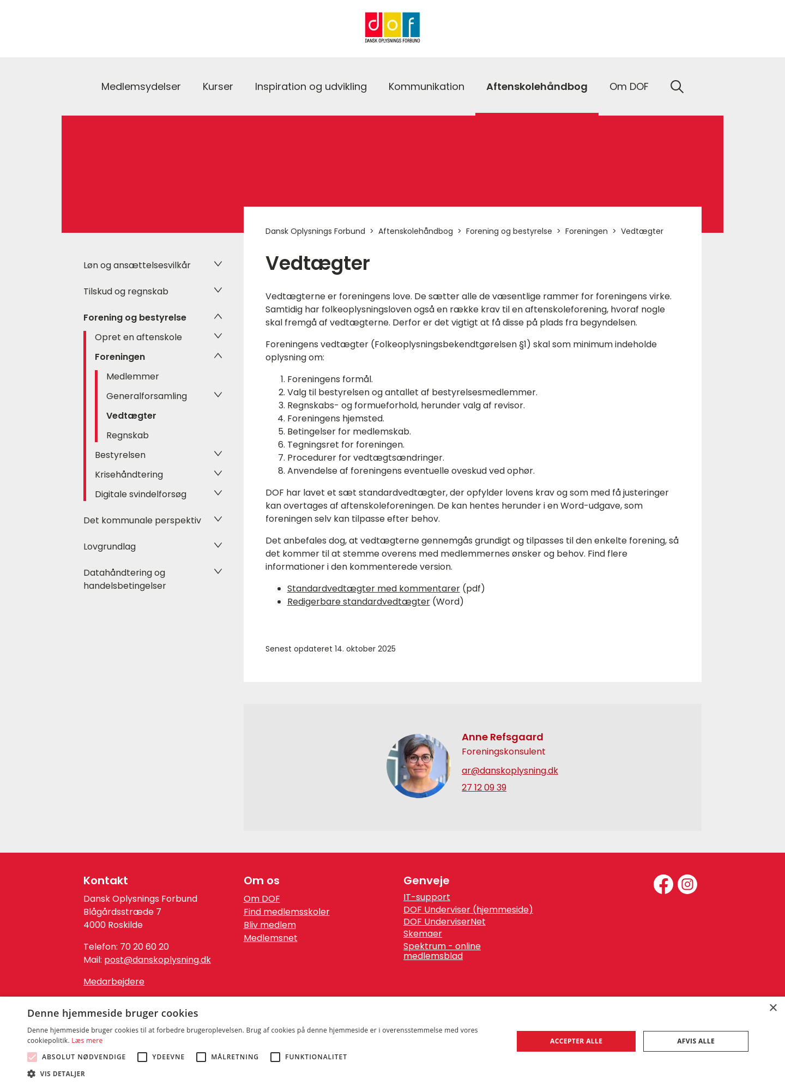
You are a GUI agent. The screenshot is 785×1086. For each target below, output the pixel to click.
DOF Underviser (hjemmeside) (468, 910)
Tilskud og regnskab (125, 291)
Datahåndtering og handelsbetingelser (124, 579)
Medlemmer (132, 376)
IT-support (426, 897)
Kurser (218, 86)
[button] (263, 1073)
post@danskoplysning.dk (157, 960)
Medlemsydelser (141, 86)
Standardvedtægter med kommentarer (373, 588)
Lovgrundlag (109, 546)
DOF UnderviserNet (444, 922)
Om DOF (629, 86)
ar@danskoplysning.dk (510, 771)
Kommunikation (426, 86)
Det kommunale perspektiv (142, 520)
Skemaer (422, 934)
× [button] (773, 1008)
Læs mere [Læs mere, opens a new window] (86, 1040)
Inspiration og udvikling (311, 86)
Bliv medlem (270, 925)
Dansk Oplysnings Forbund (315, 231)
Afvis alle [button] (696, 1041)
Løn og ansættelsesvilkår (137, 265)
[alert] (392, 1041)
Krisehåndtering (129, 474)
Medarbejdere (113, 981)
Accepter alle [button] (576, 1041)
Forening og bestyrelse (134, 317)
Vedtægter (131, 415)
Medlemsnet (271, 938)
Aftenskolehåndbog (537, 86)
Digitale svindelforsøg (140, 494)
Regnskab (127, 435)
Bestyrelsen (120, 455)
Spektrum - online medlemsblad (442, 952)
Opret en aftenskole (138, 337)
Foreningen (120, 357)
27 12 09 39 (484, 788)
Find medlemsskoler (287, 912)
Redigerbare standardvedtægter (358, 601)
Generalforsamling (146, 396)
